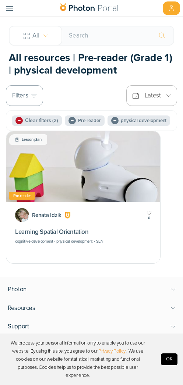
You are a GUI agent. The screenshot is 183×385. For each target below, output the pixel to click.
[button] (91, 289)
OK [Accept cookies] (169, 359)
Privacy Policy (111, 351)
